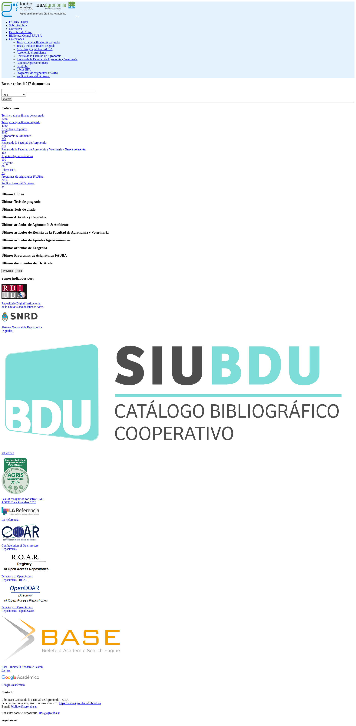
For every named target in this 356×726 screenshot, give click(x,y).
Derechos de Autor (20, 32)
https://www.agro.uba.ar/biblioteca (80, 703)
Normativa (15, 28)
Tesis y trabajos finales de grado (36, 45)
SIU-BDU (8, 453)
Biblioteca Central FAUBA (25, 35)
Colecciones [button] (16, 39)
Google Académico (13, 684)
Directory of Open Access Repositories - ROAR (17, 578)
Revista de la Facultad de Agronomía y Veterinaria (47, 59)
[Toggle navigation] (77, 16)
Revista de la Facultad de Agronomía (39, 55)
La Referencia (10, 519)
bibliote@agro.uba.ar (24, 706)
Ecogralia (22, 66)
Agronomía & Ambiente (31, 52)
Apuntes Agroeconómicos (32, 62)
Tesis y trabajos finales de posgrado (38, 42)
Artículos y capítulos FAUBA (34, 49)
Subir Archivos (18, 25)
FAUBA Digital (18, 22)
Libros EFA (24, 69)
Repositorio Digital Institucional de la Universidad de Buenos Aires (22, 305)
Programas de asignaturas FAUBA (37, 72)
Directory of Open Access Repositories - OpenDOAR (18, 609)
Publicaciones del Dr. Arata (33, 76)
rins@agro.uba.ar (49, 713)
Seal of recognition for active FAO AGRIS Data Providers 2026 (22, 500)
